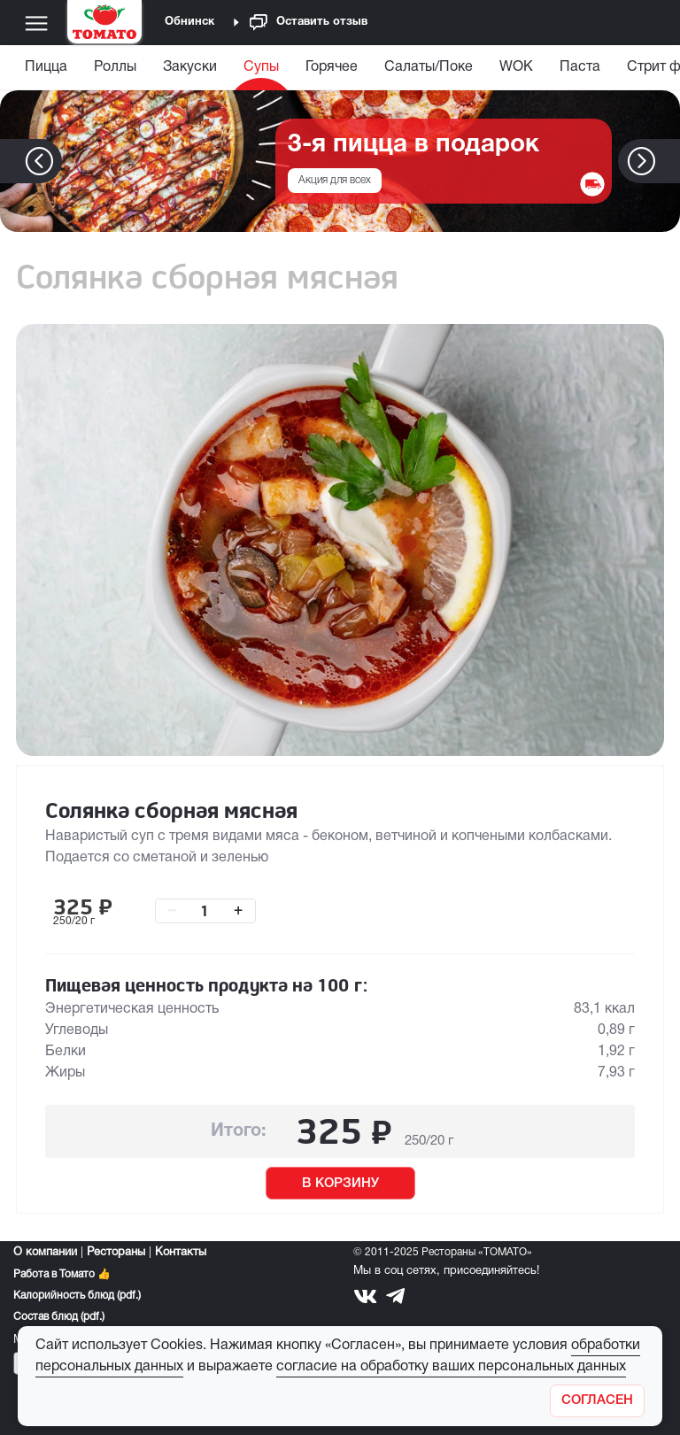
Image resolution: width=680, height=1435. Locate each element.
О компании (45, 1252)
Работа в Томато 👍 (62, 1274)
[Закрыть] (597, 1401)
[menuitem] (48, 71)
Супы (261, 67)
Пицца (46, 67)
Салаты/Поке (428, 67)
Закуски (190, 67)
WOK (516, 67)
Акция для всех (334, 180)
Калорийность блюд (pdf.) (77, 1295)
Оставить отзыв (308, 22)
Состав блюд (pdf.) (58, 1317)
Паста (580, 67)
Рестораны (116, 1252)
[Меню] (36, 23)
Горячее (331, 67)
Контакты (180, 1252)
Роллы (115, 67)
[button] (668, 161)
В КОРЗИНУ (340, 1183)
